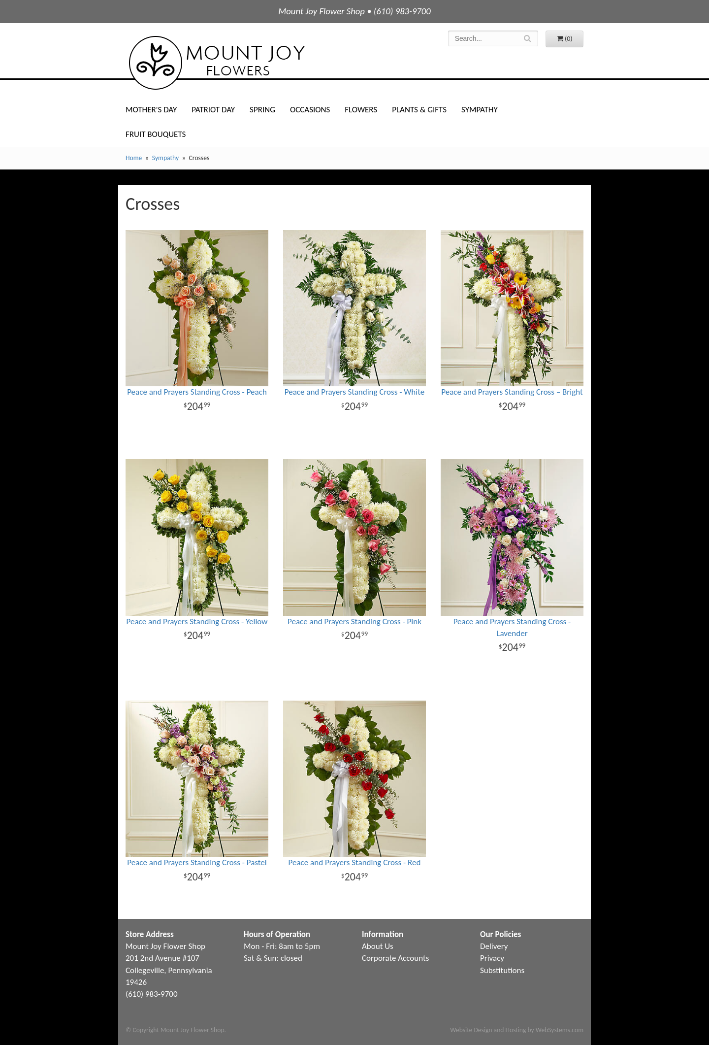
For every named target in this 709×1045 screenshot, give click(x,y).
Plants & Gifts (419, 109)
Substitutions (502, 970)
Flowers (361, 109)
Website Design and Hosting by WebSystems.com (516, 1030)
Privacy (492, 958)
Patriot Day (213, 109)
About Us (377, 946)
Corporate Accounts (395, 958)
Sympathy (479, 109)
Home (134, 158)
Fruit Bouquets (156, 134)
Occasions (310, 109)
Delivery (494, 946)
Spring (262, 109)
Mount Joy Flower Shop (216, 63)
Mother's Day (151, 109)
